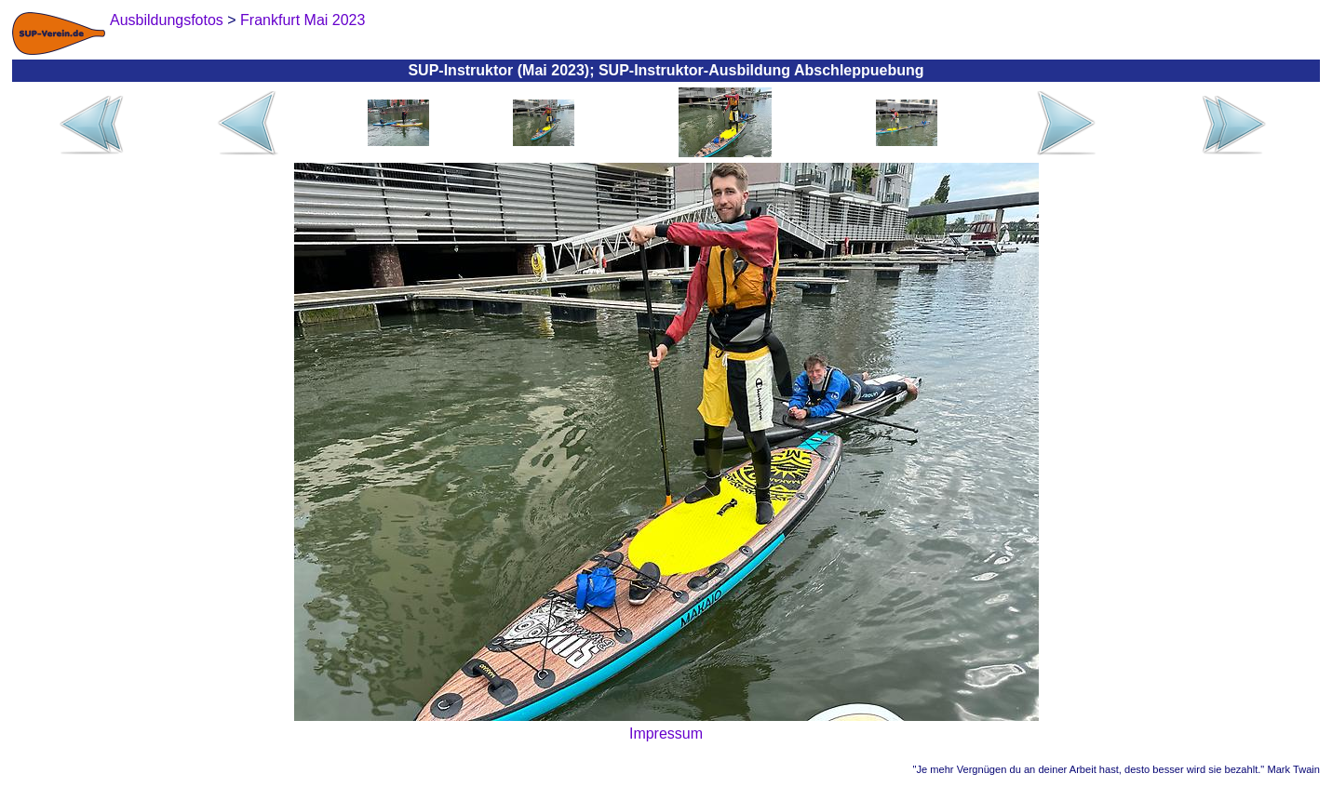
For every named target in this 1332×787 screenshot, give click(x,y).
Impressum (666, 733)
